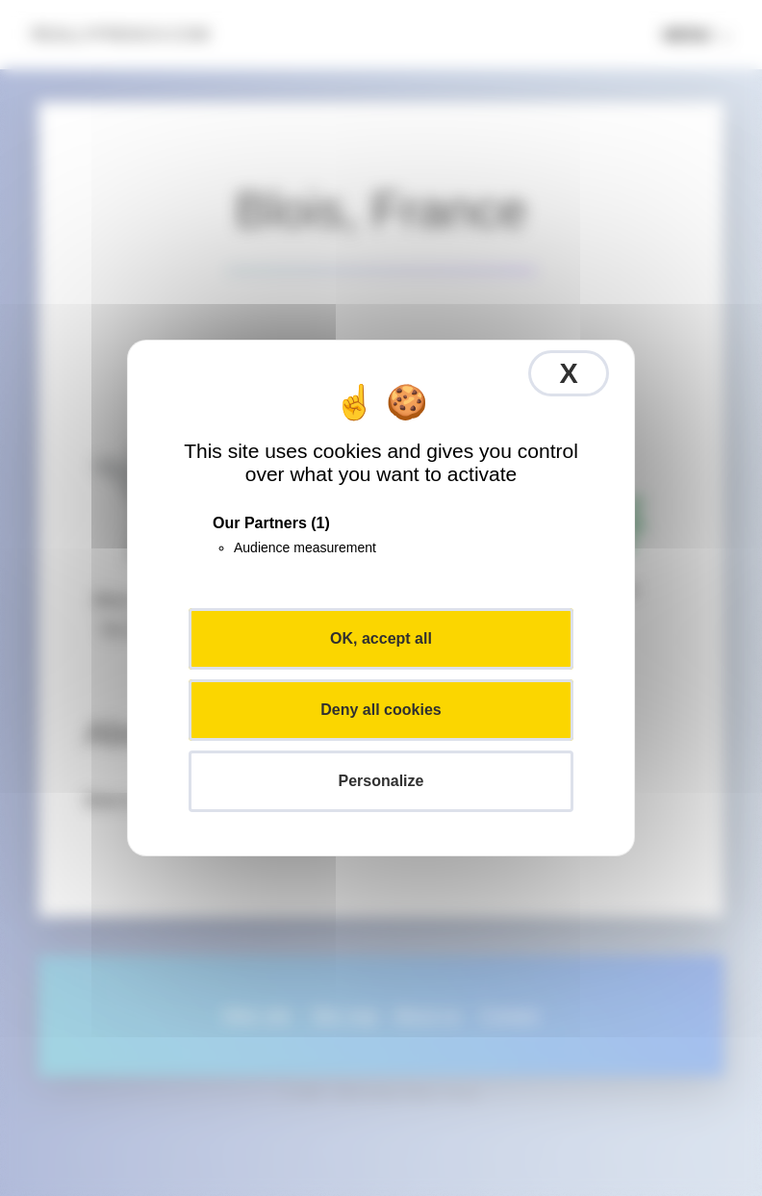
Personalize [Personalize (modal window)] (381, 781)
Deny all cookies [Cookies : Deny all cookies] (380, 709)
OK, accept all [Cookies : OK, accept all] (381, 638)
